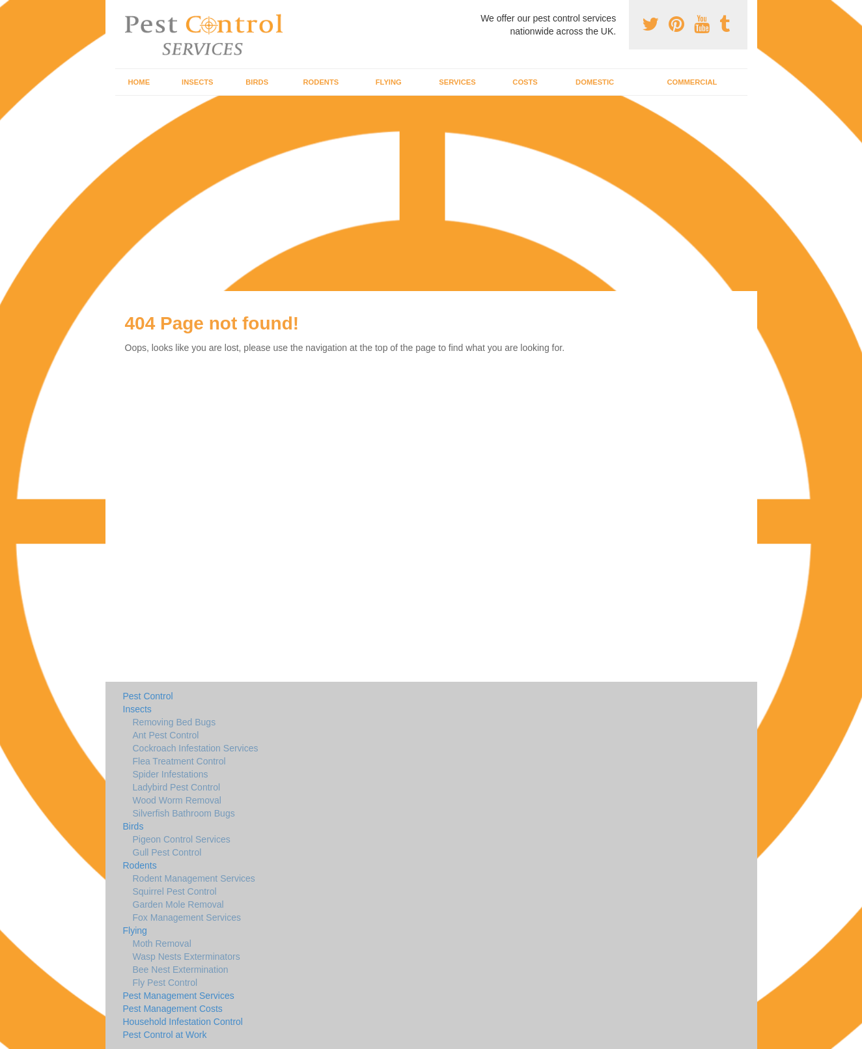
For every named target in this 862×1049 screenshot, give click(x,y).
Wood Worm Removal (177, 800)
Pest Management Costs (173, 1008)
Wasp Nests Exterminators (186, 956)
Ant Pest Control (166, 735)
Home (139, 82)
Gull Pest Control (167, 852)
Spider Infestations (170, 774)
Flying (389, 82)
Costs (525, 82)
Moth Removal (162, 943)
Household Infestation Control (183, 1021)
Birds (256, 82)
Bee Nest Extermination (181, 969)
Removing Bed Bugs (174, 722)
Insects (198, 82)
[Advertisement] (431, 193)
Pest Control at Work (165, 1034)
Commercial (692, 82)
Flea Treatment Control (179, 761)
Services (457, 82)
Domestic (595, 82)
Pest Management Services (178, 995)
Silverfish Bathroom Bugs (184, 813)
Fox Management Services (187, 917)
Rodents (321, 82)
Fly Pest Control (165, 982)
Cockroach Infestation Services (195, 748)
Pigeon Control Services (181, 839)
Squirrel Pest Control (175, 891)
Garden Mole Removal (178, 904)
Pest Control (148, 696)
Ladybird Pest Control (177, 787)
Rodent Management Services (194, 878)
